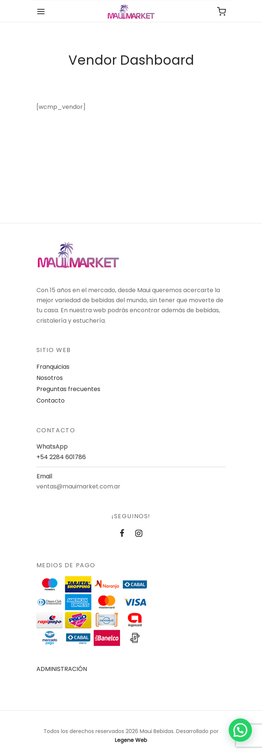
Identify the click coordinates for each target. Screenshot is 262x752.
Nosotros (49, 378)
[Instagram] (139, 534)
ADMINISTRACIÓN (61, 669)
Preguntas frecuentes (68, 389)
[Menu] (40, 11)
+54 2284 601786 (61, 457)
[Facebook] (122, 534)
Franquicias (52, 366)
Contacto (50, 400)
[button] (240, 730)
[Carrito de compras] (221, 11)
